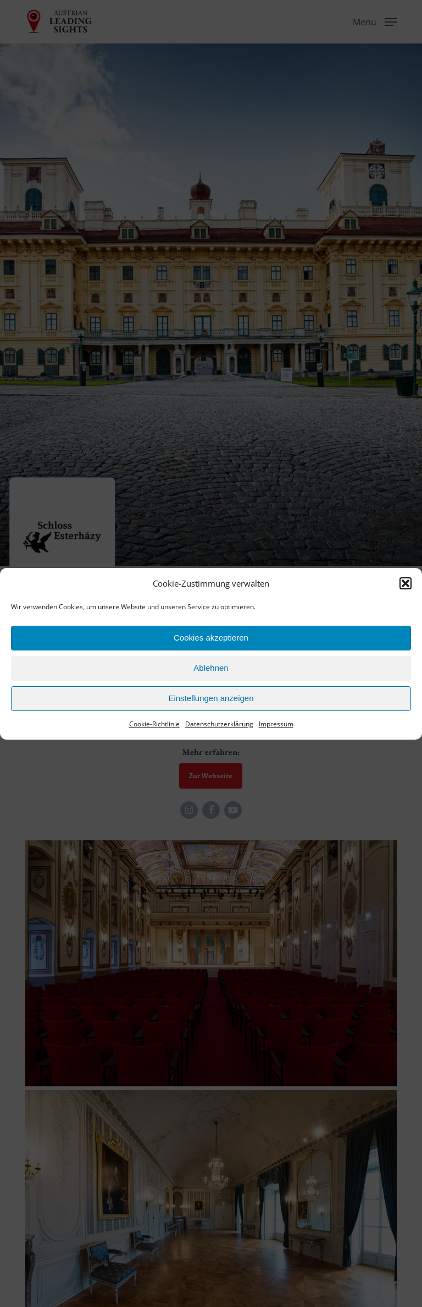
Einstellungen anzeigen (210, 698)
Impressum (276, 724)
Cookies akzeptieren (211, 637)
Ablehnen (210, 667)
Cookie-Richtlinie (154, 724)
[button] (405, 583)
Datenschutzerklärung (219, 724)
